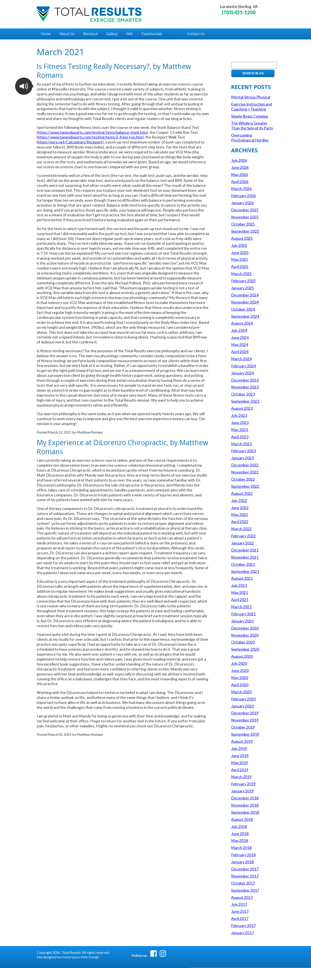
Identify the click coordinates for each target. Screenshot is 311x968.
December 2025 (245, 210)
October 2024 (243, 309)
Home (46, 33)
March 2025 (241, 273)
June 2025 (240, 252)
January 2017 (242, 933)
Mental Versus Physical (250, 97)
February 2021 (243, 614)
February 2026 (243, 195)
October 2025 (243, 224)
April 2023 (239, 437)
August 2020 (242, 656)
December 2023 (245, 380)
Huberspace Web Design (80, 957)
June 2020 (240, 670)
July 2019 (239, 748)
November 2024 (245, 302)
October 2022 (243, 479)
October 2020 (243, 642)
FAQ (129, 33)
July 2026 (239, 160)
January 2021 (242, 621)
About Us (67, 33)
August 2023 (242, 408)
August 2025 (242, 238)
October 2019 (243, 727)
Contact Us (196, 33)
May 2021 (239, 592)
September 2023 (245, 401)
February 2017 (243, 925)
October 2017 (243, 883)
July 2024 (239, 330)
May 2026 (239, 174)
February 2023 (243, 451)
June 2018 (240, 833)
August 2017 (242, 897)
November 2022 (245, 472)
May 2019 (239, 763)
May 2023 (239, 429)
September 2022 (245, 486)
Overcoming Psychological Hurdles (249, 137)
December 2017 (245, 869)
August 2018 (242, 819)
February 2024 (243, 366)
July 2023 (239, 415)
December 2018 (245, 798)
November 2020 (245, 635)
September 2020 (245, 649)
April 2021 (239, 599)
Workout (90, 33)
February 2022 (243, 536)
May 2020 (239, 677)
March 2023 (241, 444)
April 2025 (239, 266)
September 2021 (245, 571)
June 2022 (240, 507)
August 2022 (242, 493)
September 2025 (245, 231)
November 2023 (245, 387)
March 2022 (241, 529)
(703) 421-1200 (238, 12)
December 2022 (245, 465)
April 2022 (239, 521)
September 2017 (245, 890)
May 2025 (239, 259)
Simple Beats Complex (249, 116)
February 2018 (243, 855)
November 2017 (245, 876)
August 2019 (242, 741)
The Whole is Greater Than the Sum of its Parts (252, 125)
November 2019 (245, 720)
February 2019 (243, 784)
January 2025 (242, 288)
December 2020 (245, 628)
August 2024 (242, 323)
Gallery (111, 33)
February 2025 (243, 281)
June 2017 (240, 911)
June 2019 (240, 755)
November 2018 (245, 805)
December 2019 (245, 713)
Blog (174, 33)
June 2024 (240, 337)
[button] (23, 86)
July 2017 (239, 904)
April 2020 (239, 685)
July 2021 (239, 585)
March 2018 (241, 847)
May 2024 (239, 344)
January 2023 (242, 458)
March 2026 (241, 188)
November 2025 (245, 217)
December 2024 (245, 295)
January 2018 (242, 862)
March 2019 (241, 777)
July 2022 (239, 500)
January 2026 (242, 203)
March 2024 (241, 359)
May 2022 (239, 514)
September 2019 (245, 734)
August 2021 (242, 578)
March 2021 (241, 607)
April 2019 (239, 770)
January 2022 (242, 543)
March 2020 (241, 692)
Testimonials (151, 33)
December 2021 (245, 550)
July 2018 (239, 826)
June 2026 (240, 167)
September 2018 (245, 812)
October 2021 (243, 564)
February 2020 (243, 699)
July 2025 (239, 245)
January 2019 (242, 791)
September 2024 (245, 316)
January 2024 (242, 373)
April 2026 (239, 181)
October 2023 (243, 394)
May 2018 (239, 840)
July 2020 (239, 663)
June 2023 (240, 422)
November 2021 (245, 557)
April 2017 (239, 918)
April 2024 (239, 351)
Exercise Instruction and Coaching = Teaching (251, 106)
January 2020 (242, 706)
